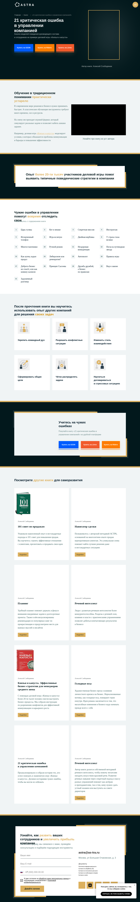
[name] (45, 856)
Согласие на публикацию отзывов (88, 873)
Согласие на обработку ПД (86, 868)
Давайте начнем (32, 889)
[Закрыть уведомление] (134, 885)
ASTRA (28, 5)
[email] (45, 864)
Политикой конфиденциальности (40, 881)
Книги (26, 15)
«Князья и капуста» (45, 133)
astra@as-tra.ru (89, 852)
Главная (17, 15)
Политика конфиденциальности (87, 866)
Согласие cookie (83, 875)
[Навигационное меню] (135, 4)
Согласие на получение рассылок (88, 871)
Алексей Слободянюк (26, 521)
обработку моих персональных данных (54, 878)
